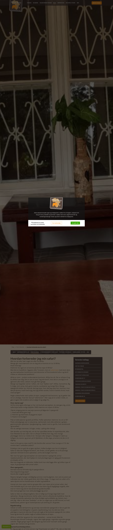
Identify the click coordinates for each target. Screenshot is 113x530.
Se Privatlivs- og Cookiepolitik (38, 224)
